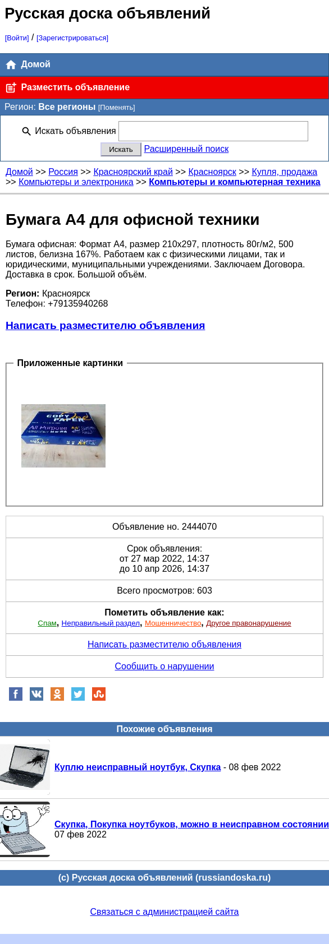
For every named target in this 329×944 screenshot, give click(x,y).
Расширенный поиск (186, 149)
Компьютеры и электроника (76, 182)
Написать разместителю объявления (105, 325)
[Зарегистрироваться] (72, 38)
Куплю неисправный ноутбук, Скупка (137, 767)
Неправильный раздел (101, 623)
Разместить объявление (67, 87)
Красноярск (212, 172)
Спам (47, 623)
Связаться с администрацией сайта (164, 912)
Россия (62, 172)
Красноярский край (132, 172)
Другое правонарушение (248, 623)
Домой (27, 64)
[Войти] (17, 38)
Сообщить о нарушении (164, 666)
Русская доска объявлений (107, 13)
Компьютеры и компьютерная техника (234, 182)
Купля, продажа (284, 172)
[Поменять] (116, 107)
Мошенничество (173, 623)
